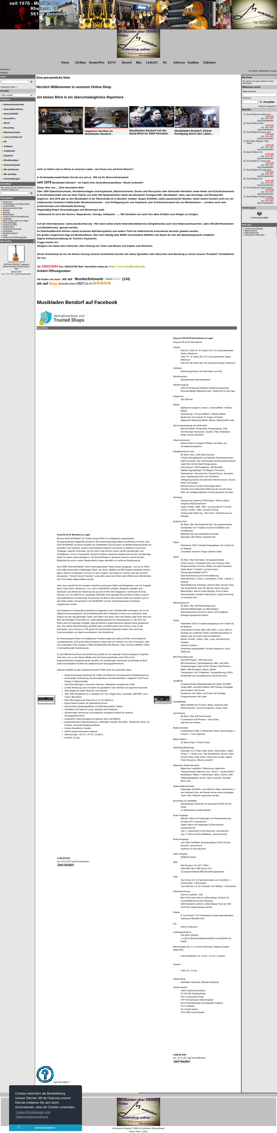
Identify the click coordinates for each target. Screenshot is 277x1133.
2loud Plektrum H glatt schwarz (259, 188)
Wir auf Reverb (11, 169)
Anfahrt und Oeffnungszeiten (15, 237)
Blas (139, 62)
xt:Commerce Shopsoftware (152, 1128)
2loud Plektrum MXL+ (255, 123)
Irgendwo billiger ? (53, 1082)
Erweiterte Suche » (9, 87)
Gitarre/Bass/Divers (13, 109)
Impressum (7, 202)
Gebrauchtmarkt (12, 165)
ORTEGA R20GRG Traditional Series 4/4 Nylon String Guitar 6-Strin (16, 266)
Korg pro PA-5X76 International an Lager (193, 338)
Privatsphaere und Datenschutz (16, 204)
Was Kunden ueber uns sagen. (16, 221)
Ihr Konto (253, 71)
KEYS (112, 62)
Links (5, 235)
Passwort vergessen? (267, 106)
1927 (80, 283)
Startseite (4, 69)
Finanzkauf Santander (12, 229)
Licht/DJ (151, 62)
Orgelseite (7, 219)
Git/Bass (80, 62)
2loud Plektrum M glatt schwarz (259, 197)
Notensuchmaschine (14, 104)
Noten (65, 62)
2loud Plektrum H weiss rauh (258, 114)
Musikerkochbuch (10, 233)
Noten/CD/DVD (11, 114)
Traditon (193, 62)
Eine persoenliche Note (13, 208)
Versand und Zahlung (254, 229)
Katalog (3, 72)
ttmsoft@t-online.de (96, 266)
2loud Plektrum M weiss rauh (258, 132)
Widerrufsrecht (251, 231)
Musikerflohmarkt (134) (102, 279)
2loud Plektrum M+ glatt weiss (259, 170)
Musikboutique (11, 160)
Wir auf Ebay (10, 174)
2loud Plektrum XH (254, 179)
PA (165, 62)
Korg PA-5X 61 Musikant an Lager (73, 535)
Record (126, 62)
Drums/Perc (97, 62)
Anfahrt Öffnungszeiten (54, 271)
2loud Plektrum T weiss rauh (258, 161)
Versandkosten (24, 274)
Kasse (274, 71)
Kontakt (6, 210)
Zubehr (209, 62)
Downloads (7, 231)
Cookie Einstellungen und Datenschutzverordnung (33, 1114)
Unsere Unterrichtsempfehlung (16, 216)
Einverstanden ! (45, 1127)
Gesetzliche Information (255, 235)
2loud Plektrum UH (254, 152)
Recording (9, 128)
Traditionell (9, 151)
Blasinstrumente (12, 132)
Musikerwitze (8, 227)
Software (179, 62)
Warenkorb (264, 71)
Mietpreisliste (8, 214)
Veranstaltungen (12, 179)
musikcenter (67, 283)
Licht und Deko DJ (13, 137)
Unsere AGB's (9, 206)
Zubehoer (8, 155)
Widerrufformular (252, 233)
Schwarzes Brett (10, 225)
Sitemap (6, 212)
